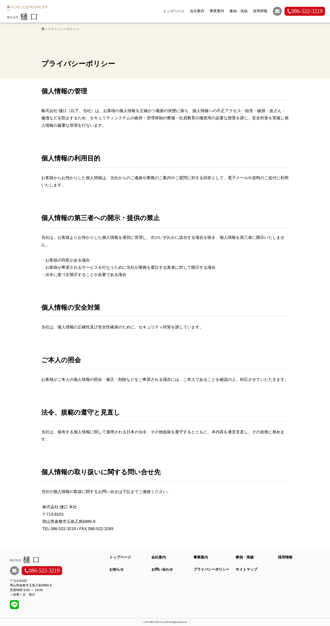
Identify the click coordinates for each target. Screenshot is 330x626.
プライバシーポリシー (211, 569)
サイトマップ (246, 569)
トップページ (120, 557)
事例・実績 (245, 557)
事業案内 (200, 557)
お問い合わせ (162, 569)
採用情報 (285, 557)
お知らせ (116, 569)
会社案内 (158, 557)
